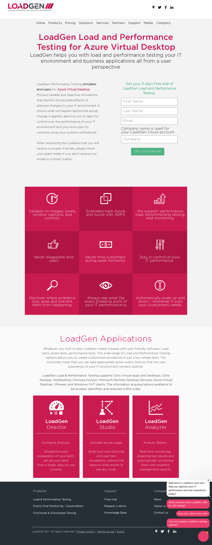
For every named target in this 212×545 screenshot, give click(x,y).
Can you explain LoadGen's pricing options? (188, 523)
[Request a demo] (116, 506)
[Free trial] (115, 499)
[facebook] (165, 7)
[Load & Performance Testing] (65, 499)
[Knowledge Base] (116, 513)
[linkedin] (172, 7)
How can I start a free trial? (193, 513)
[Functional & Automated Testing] (65, 513)
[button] (148, 23)
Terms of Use (105, 531)
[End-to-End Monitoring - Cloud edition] (65, 506)
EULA (120, 531)
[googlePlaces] (153, 7)
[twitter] (159, 7)
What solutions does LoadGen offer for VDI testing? (188, 504)
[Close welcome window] (209, 480)
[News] (164, 499)
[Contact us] (164, 513)
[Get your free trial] (147, 151)
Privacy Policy (86, 531)
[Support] (115, 491)
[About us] (163, 506)
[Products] (44, 491)
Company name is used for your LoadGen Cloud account (147, 130)
